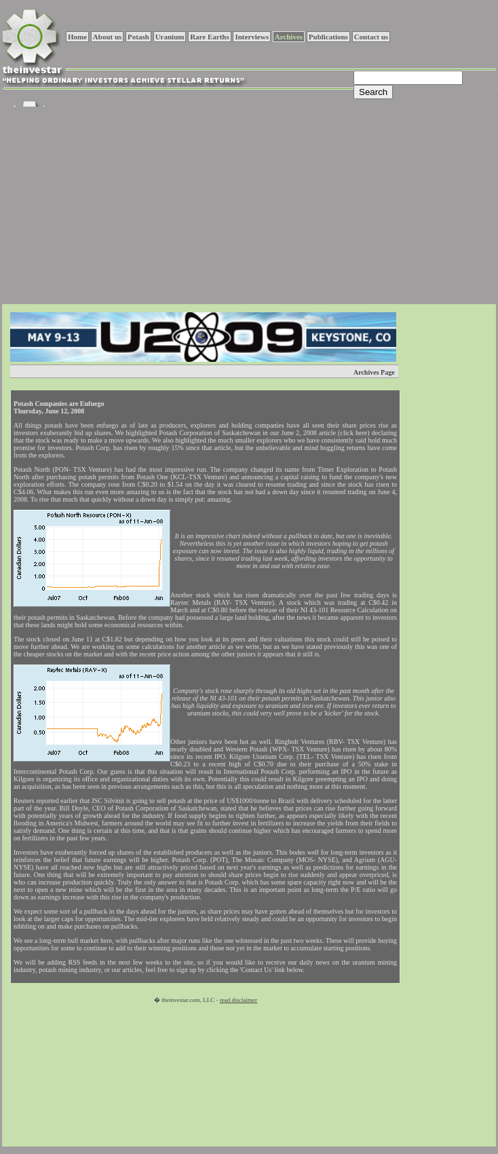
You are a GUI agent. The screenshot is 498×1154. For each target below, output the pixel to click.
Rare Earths (209, 37)
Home (77, 37)
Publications (328, 37)
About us (107, 37)
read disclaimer (238, 1000)
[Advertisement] (195, 204)
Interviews (252, 37)
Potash (138, 37)
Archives (289, 37)
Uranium (170, 37)
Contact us (371, 37)
